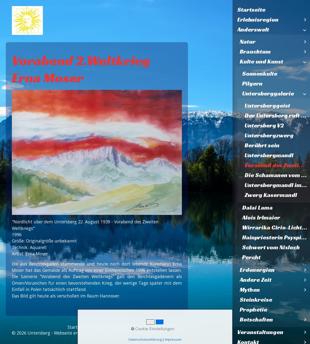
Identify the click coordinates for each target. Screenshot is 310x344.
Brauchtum (255, 51)
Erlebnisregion (258, 19)
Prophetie (253, 309)
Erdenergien (257, 270)
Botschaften (256, 319)
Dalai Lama (257, 207)
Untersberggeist (267, 105)
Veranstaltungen (260, 332)
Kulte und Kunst (261, 61)
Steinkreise (256, 299)
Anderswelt (253, 29)
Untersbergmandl (269, 155)
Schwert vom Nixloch (271, 247)
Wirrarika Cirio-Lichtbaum (276, 227)
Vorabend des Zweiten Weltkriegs (277, 165)
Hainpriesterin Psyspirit (275, 237)
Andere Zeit (255, 279)
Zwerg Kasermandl (271, 195)
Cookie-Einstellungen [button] (152, 328)
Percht (251, 257)
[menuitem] (271, 10)
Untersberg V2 (264, 125)
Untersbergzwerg (269, 135)
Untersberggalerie (268, 93)
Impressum (173, 339)
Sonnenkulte (259, 73)
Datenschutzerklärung (145, 339)
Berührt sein (262, 145)
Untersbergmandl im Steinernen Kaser (277, 185)
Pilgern (252, 83)
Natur (248, 41)
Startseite (251, 9)
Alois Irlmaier (261, 217)
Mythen (250, 289)
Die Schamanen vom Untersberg (277, 175)
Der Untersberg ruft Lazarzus (277, 115)
